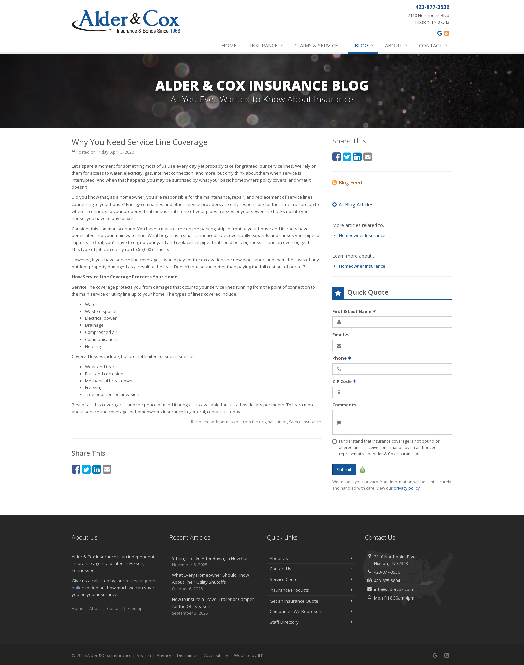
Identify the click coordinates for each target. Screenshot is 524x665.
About (396, 45)
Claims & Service (319, 45)
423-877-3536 (387, 572)
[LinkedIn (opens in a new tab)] (96, 469)
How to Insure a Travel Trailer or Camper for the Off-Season (213, 606)
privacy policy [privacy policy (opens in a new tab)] (407, 488)
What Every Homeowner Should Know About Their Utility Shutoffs (213, 582)
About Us (311, 558)
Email (340, 334)
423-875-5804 (387, 581)
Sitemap (135, 608)
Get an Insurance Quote (311, 601)
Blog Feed (347, 182)
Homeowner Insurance (362, 235)
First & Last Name (354, 311)
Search (144, 655)
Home (229, 45)
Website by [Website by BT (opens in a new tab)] (248, 655)
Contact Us (311, 569)
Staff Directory (311, 622)
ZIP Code (344, 381)
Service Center (311, 579)
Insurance (267, 45)
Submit (344, 469)
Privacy (164, 655)
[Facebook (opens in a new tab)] (76, 469)
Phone (341, 358)
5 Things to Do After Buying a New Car (213, 561)
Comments (344, 405)
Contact (433, 45)
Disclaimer (187, 655)
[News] (446, 33)
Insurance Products (311, 590)
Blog (364, 45)
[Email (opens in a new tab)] (107, 469)
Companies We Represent (311, 611)
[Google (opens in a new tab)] (439, 33)
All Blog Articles (353, 204)
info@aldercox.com (393, 589)
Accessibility (216, 655)
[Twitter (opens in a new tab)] (86, 469)
